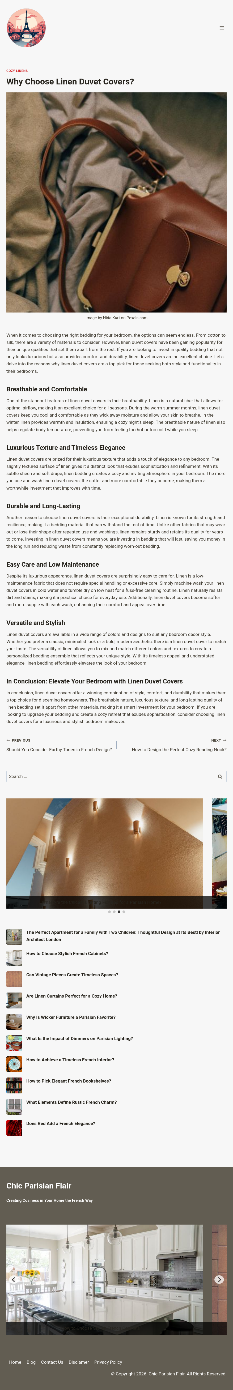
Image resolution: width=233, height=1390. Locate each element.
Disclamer (79, 1362)
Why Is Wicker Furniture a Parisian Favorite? (71, 1017)
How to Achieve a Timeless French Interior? (70, 1059)
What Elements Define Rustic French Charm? (71, 1102)
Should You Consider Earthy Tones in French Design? (59, 744)
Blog (31, 1362)
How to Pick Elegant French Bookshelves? (68, 1081)
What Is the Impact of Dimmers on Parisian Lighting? (79, 1038)
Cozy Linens (17, 71)
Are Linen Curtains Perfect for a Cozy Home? (71, 996)
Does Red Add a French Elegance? (60, 1123)
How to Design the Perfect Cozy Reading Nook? (174, 744)
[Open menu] (222, 28)
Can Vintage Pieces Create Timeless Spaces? (72, 974)
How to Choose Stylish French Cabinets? (67, 953)
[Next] (219, 1279)
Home (15, 1362)
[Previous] (14, 1279)
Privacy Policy (108, 1362)
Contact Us (52, 1362)
